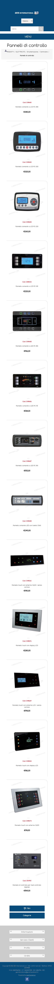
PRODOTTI (9, 51)
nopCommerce (30, 975)
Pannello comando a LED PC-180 (27, 346)
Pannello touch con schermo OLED (27, 825)
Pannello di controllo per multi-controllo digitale (27, 886)
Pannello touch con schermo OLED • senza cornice (27, 586)
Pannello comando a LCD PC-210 (27, 286)
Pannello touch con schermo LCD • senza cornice (27, 706)
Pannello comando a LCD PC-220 (27, 226)
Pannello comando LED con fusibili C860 (27, 525)
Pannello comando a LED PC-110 (27, 406)
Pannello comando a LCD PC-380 (27, 107)
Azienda (21, 5)
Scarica (27, 5)
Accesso (39, 5)
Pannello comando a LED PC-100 (27, 465)
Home (15, 5)
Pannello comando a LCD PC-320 (27, 166)
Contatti (33, 5)
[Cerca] (25, 28)
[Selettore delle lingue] (27, 20)
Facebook (27, 979)
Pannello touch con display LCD (27, 645)
